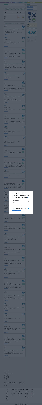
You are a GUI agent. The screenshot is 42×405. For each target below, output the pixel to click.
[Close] (31, 192)
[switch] (28, 201)
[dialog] (21, 202)
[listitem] (21, 200)
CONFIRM (16, 210)
